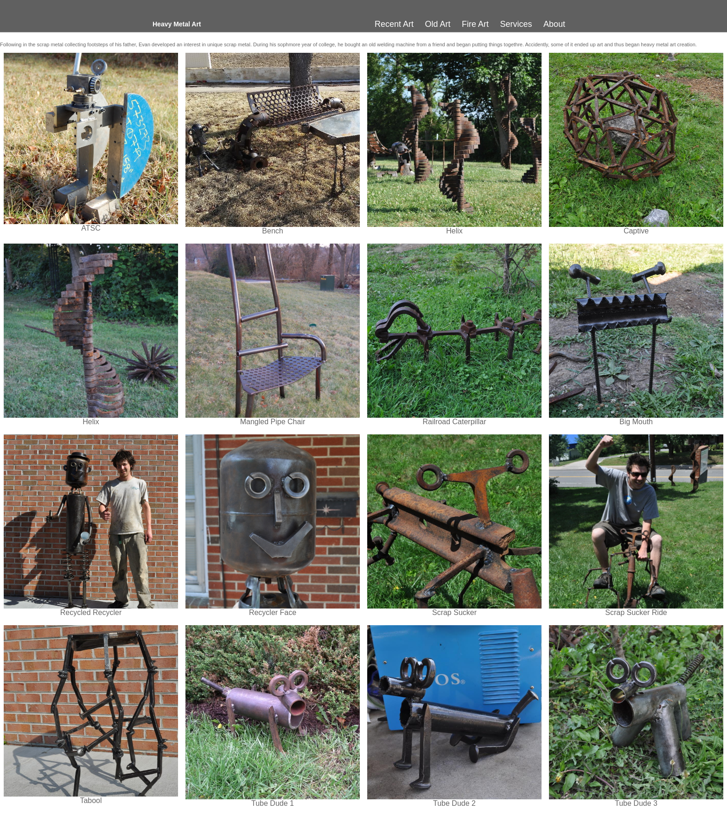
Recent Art (394, 24)
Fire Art (475, 24)
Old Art (438, 24)
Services (516, 24)
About (554, 24)
